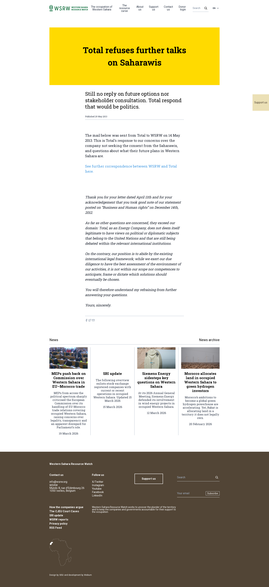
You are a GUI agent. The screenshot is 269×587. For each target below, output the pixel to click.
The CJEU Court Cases (64, 511)
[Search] (200, 8)
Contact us (168, 8)
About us (139, 8)
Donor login (182, 8)
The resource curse (124, 8)
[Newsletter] (190, 493)
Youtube (97, 488)
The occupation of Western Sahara (101, 8)
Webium (88, 575)
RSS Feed (55, 527)
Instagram (98, 485)
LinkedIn (97, 495)
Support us (260, 102)
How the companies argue (66, 507)
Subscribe (212, 493)
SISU (61, 575)
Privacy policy (58, 523)
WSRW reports (58, 519)
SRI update (56, 515)
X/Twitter (97, 481)
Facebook (98, 492)
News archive (209, 340)
